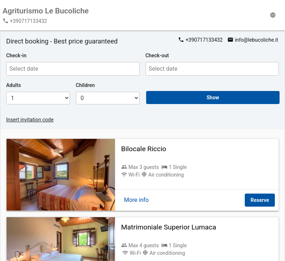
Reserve (260, 200)
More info (136, 199)
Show (213, 97)
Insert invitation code (30, 120)
